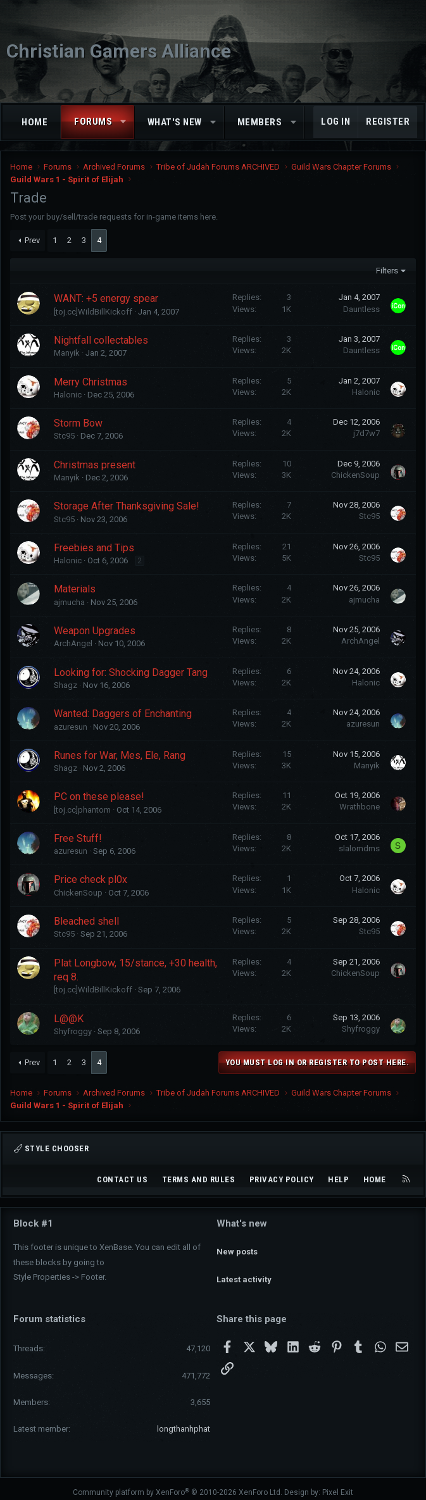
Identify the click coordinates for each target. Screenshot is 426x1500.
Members (259, 122)
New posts (237, 1245)
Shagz (65, 685)
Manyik (67, 353)
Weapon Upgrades (94, 631)
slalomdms (359, 848)
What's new (174, 122)
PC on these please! (99, 797)
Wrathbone (359, 806)
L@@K (69, 1019)
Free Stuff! (78, 838)
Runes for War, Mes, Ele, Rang (119, 755)
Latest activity (244, 1268)
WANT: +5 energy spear (106, 298)
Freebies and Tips (94, 548)
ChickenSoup (355, 475)
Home (34, 122)
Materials (75, 589)
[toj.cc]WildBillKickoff (93, 311)
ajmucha (69, 602)
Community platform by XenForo (177, 1484)
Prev (32, 240)
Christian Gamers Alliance (118, 51)
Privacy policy (281, 1179)
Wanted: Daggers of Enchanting (123, 714)
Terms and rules (198, 1179)
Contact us (122, 1179)
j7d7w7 (366, 433)
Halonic (68, 394)
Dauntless (361, 309)
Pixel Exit (337, 1484)
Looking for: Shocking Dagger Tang (131, 672)
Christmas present (94, 465)
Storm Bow (78, 423)
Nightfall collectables (101, 340)
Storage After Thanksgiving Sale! (126, 506)
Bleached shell (86, 921)
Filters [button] (387, 270)
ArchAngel (73, 643)
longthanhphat (183, 1421)
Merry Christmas (90, 382)
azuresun (70, 727)
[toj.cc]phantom (82, 810)
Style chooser (51, 1148)
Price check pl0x (90, 879)
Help (338, 1179)
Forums (93, 121)
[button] (124, 122)
